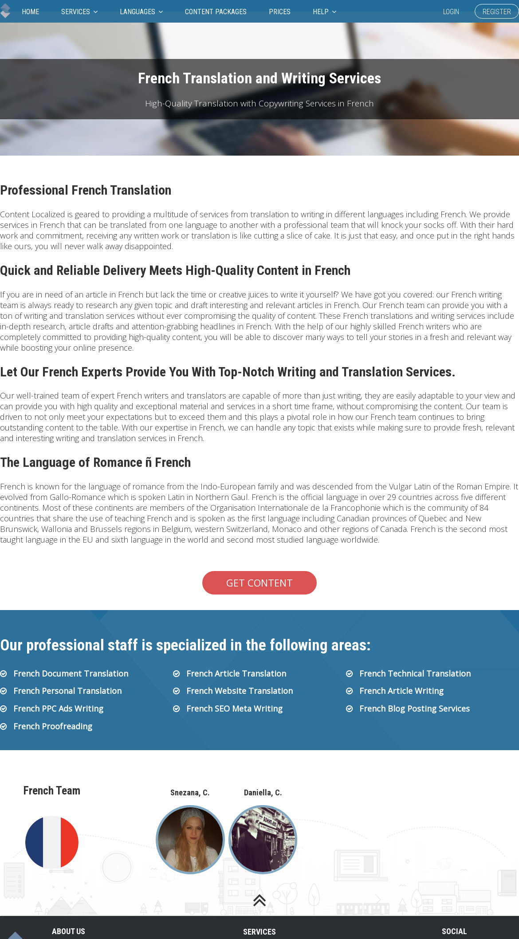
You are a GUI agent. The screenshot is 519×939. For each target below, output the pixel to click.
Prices (280, 12)
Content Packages (216, 12)
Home (30, 12)
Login (451, 12)
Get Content (259, 582)
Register (497, 12)
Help (324, 12)
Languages (141, 12)
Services (79, 12)
